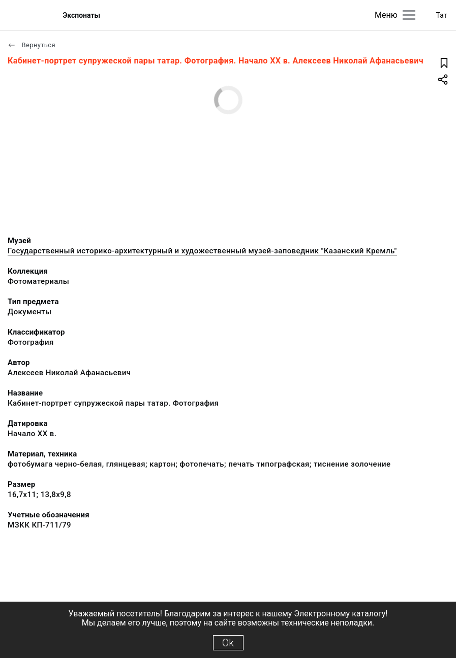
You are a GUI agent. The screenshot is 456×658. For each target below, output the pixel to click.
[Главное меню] (409, 15)
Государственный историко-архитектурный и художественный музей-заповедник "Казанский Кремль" (202, 250)
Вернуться (31, 45)
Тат (441, 15)
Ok (228, 643)
